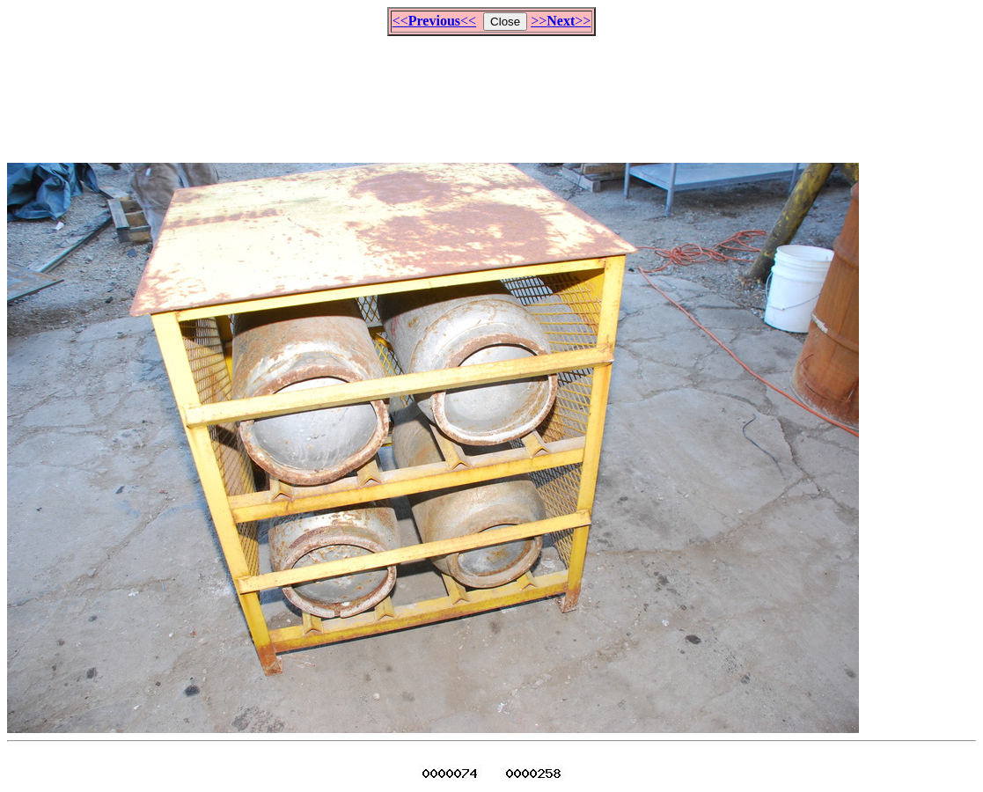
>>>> (561, 20)
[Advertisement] (492, 91)
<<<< (434, 20)
